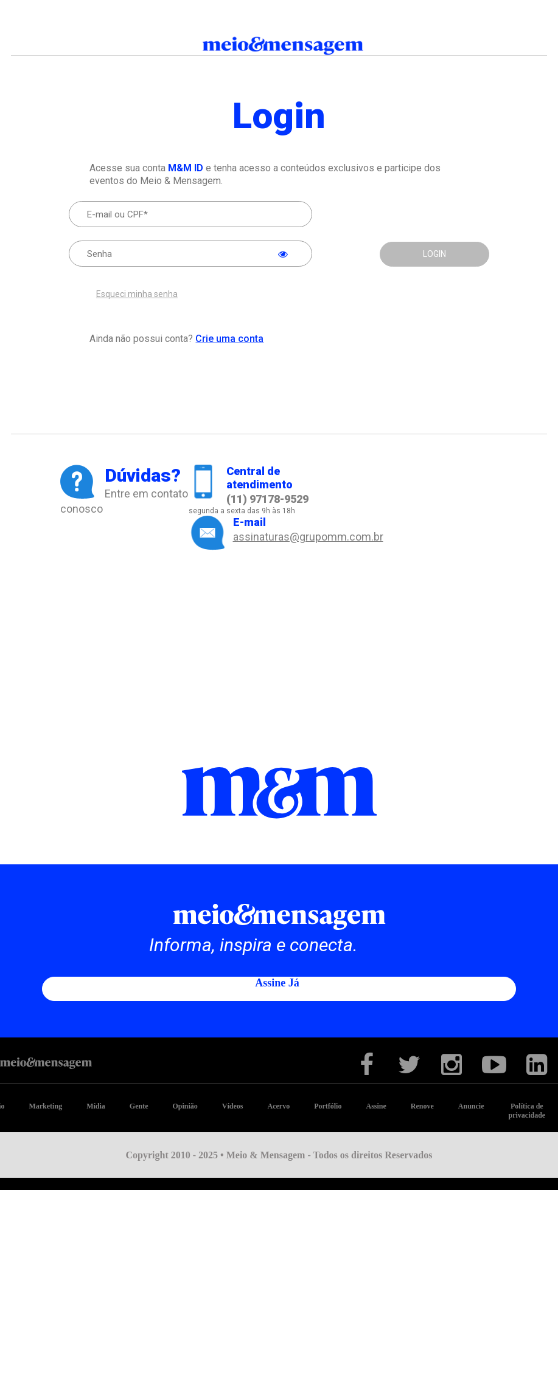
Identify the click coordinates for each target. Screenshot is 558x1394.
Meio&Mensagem (279, 46)
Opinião (184, 1106)
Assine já (277, 983)
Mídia (95, 1106)
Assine (376, 1106)
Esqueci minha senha (137, 294)
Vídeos (232, 1106)
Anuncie (471, 1106)
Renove (422, 1106)
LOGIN (434, 254)
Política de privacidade (527, 1110)
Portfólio (327, 1106)
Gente (139, 1106)
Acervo (278, 1106)
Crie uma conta (229, 338)
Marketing (45, 1106)
